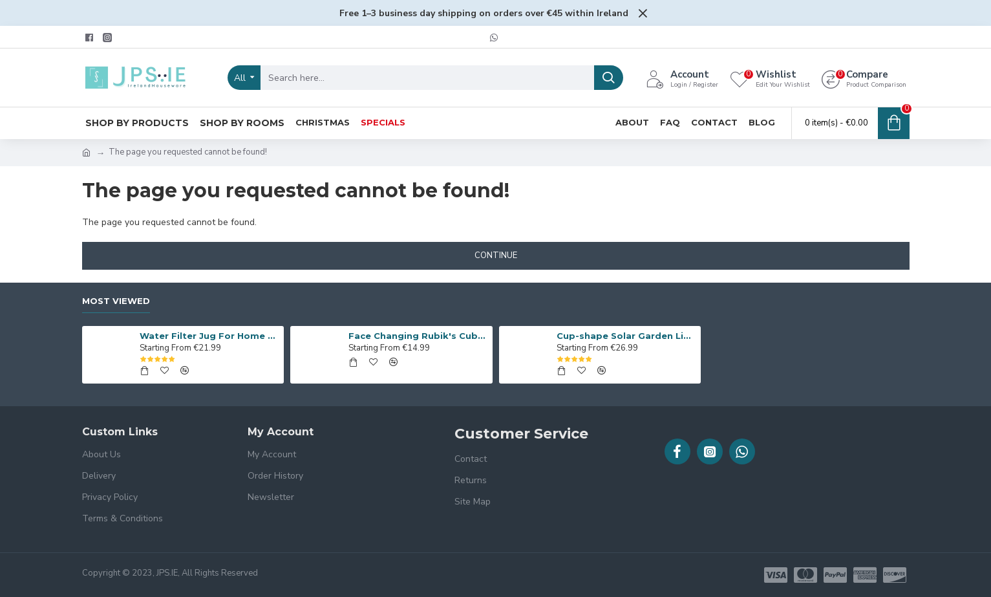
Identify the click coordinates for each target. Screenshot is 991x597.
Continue (495, 255)
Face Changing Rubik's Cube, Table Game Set (418, 336)
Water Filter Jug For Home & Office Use (209, 336)
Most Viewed (116, 301)
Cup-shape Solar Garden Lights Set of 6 (626, 336)
